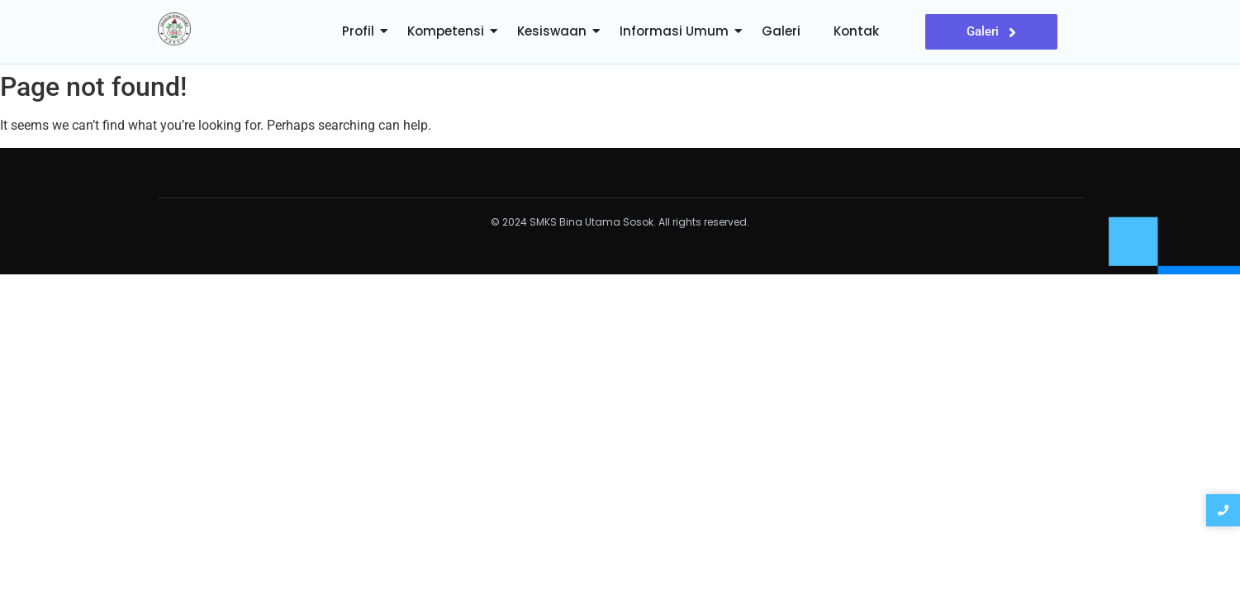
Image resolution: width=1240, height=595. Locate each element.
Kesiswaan (552, 31)
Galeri (781, 31)
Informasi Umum (674, 31)
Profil (358, 31)
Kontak (856, 31)
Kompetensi (445, 31)
